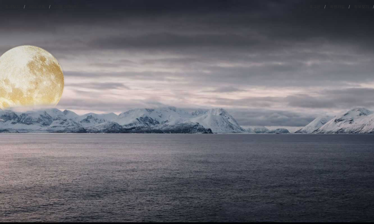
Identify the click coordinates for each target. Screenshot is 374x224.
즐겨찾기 (12, 6)
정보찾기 (361, 6)
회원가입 (337, 6)
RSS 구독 (37, 6)
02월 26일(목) (66, 6)
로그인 (314, 6)
